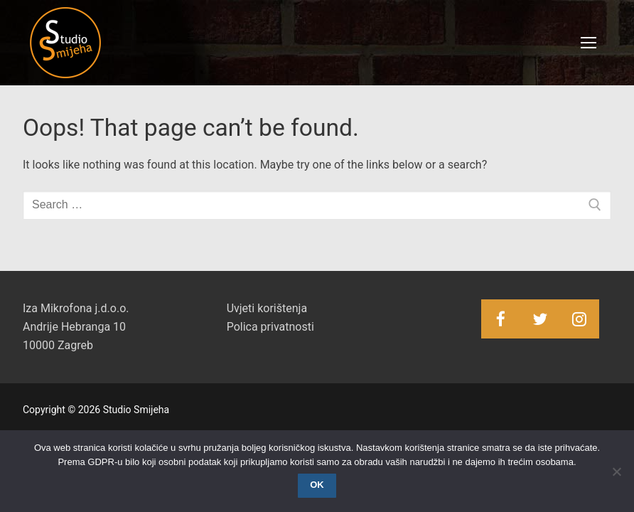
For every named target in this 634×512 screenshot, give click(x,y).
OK (317, 484)
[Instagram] (578, 318)
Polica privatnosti (270, 327)
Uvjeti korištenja (267, 308)
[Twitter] (539, 318)
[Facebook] (500, 318)
